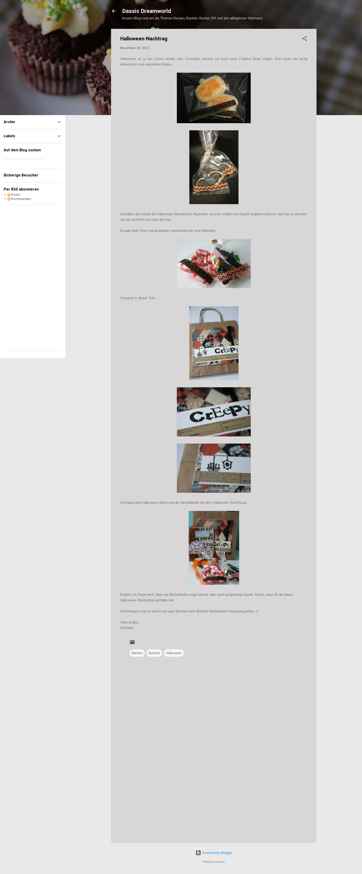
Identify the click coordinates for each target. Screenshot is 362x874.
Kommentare (19, 199)
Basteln (154, 653)
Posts (14, 195)
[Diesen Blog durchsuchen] (33, 158)
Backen (137, 653)
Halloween (174, 653)
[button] (304, 39)
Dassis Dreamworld (146, 11)
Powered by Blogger (214, 853)
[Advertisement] (213, 800)
